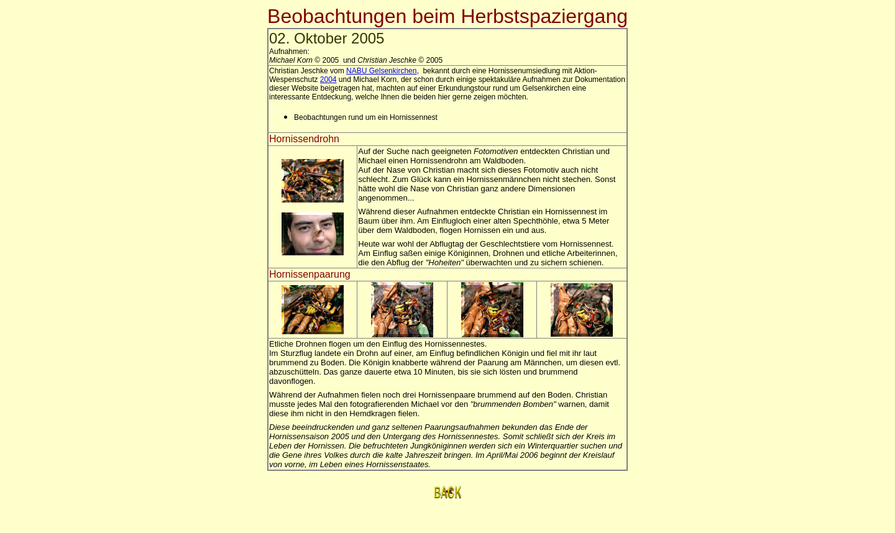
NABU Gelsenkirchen (381, 70)
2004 (328, 79)
